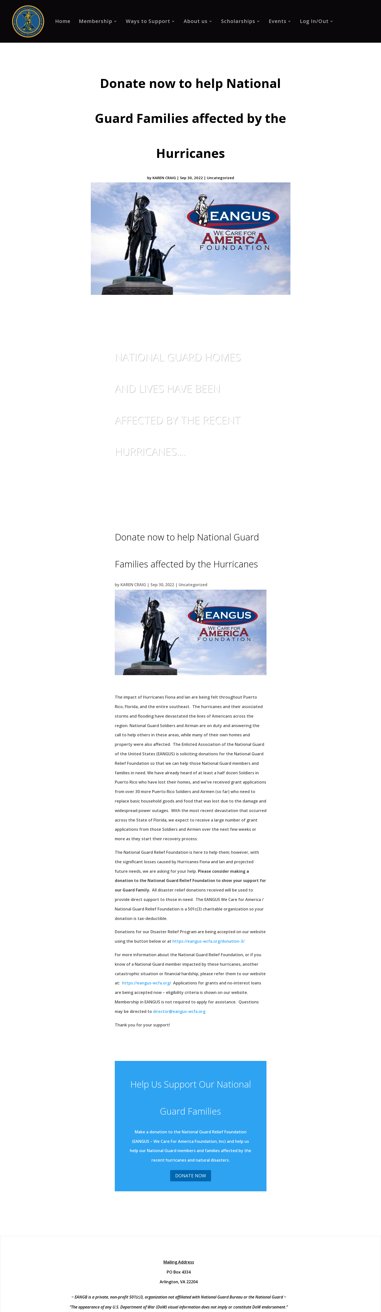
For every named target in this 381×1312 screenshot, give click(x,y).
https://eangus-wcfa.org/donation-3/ (209, 941)
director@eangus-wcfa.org (179, 1011)
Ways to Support (148, 21)
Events (277, 21)
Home (62, 21)
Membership (95, 21)
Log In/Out (314, 21)
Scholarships (238, 21)
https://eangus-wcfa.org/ (147, 983)
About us (196, 21)
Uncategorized (220, 177)
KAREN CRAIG (164, 177)
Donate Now (190, 1176)
